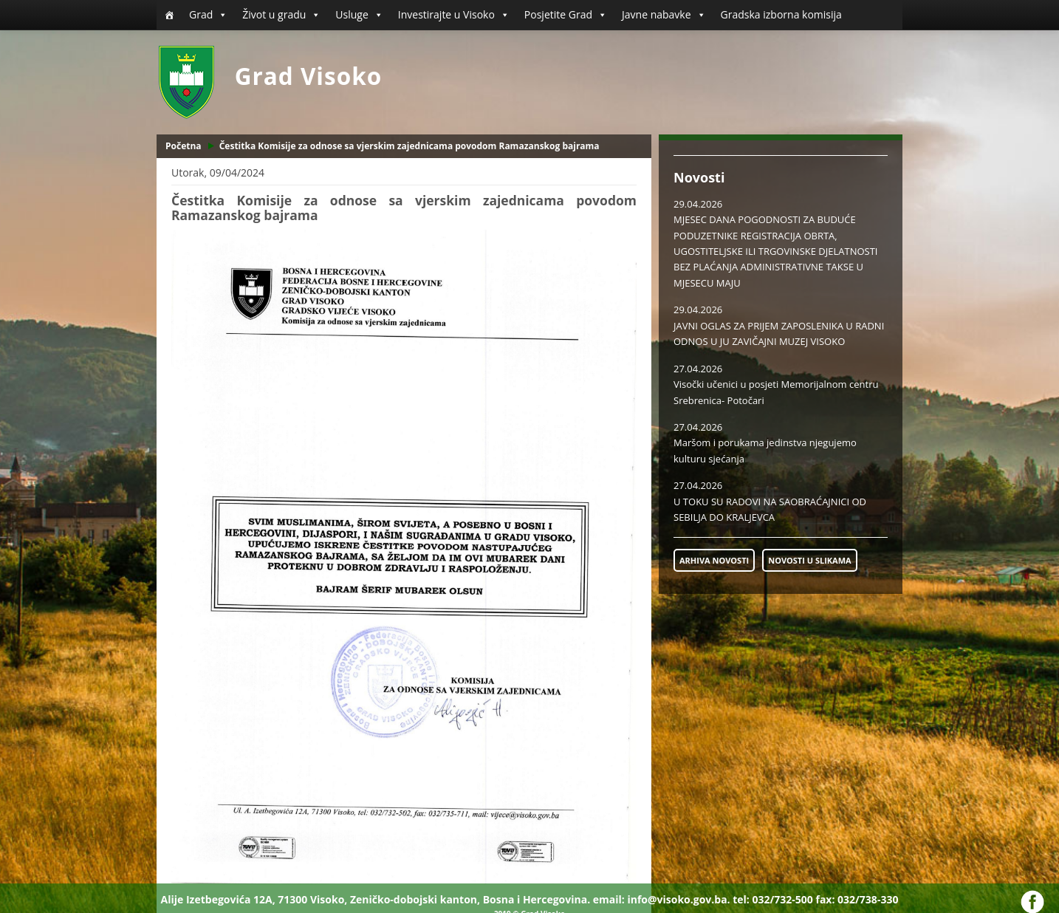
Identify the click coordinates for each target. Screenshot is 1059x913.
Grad (208, 15)
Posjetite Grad (565, 15)
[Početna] (169, 15)
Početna (183, 146)
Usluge (359, 15)
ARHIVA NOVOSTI (714, 560)
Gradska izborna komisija (781, 14)
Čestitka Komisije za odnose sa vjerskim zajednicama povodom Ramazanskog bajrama (409, 146)
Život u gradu (281, 15)
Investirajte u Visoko (454, 15)
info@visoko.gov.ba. (678, 899)
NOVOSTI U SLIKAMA (809, 560)
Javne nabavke (664, 15)
